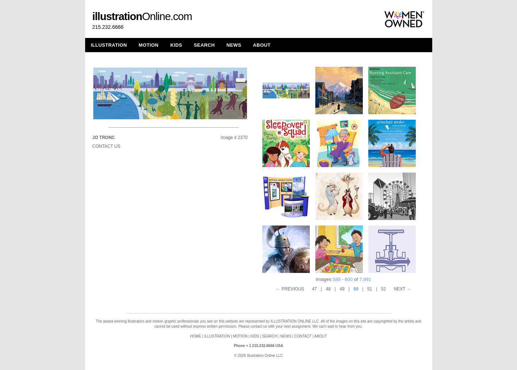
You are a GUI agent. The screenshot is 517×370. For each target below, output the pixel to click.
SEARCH (204, 45)
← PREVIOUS (290, 289)
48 (328, 289)
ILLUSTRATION (109, 45)
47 (314, 289)
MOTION (149, 45)
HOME (195, 336)
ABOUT (261, 45)
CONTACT (302, 336)
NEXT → (402, 289)
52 (383, 289)
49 (342, 289)
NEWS (234, 45)
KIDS (176, 45)
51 (369, 289)
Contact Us (106, 146)
